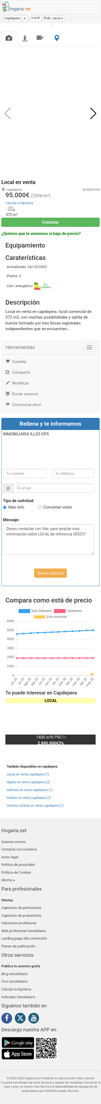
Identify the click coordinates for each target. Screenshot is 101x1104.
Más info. (16, 507)
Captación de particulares (21, 908)
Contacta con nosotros (19, 849)
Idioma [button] (8, 880)
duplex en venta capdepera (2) (28, 782)
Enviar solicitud (50, 573)
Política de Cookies (16, 872)
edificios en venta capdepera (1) (30, 790)
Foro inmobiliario (14, 981)
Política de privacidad (18, 865)
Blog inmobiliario (14, 974)
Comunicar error (23, 404)
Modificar (17, 383)
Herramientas (20, 347)
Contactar (50, 222)
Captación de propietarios (21, 915)
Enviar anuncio (22, 393)
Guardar (16, 361)
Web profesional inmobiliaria (23, 931)
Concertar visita (57, 507)
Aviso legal (9, 857)
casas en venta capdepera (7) (28, 774)
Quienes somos (13, 842)
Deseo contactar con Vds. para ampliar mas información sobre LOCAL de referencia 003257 (48, 539)
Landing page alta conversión (24, 938)
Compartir (18, 372)
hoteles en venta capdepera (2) (29, 798)
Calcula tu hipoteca (19, 203)
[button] (54, 18)
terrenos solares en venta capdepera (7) (35, 805)
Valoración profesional (18, 923)
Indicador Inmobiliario (18, 997)
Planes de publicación (18, 946)
